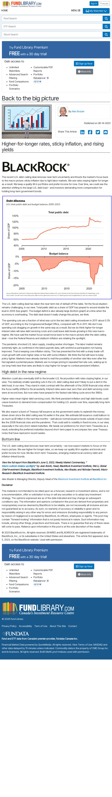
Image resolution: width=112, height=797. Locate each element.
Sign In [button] (94, 3)
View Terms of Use (82, 644)
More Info (84, 71)
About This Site (58, 626)
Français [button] (104, 3)
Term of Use (40, 626)
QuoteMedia (44, 644)
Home (4, 10)
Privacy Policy (9, 626)
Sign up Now (84, 63)
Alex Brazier (78, 111)
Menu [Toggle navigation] (75, 10)
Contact (72, 626)
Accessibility (25, 626)
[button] (106, 18)
